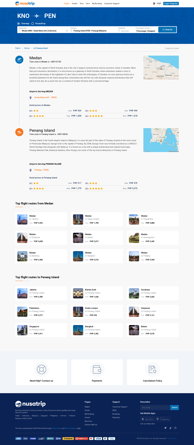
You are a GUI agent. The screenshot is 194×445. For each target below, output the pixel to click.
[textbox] (41, 29)
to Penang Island (41, 48)
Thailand (72, 416)
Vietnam (63, 416)
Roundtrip (40, 23)
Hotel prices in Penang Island (43, 178)
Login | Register (171, 4)
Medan (27, 48)
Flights (67, 4)
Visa (81, 4)
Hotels (74, 4)
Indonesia (25, 416)
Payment (116, 418)
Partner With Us (91, 425)
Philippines (54, 416)
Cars (88, 4)
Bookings (116, 414)
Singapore (44, 416)
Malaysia (35, 416)
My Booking (97, 4)
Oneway (25, 23)
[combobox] (41, 29)
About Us (88, 421)
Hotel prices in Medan (39, 105)
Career (87, 418)
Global (17, 416)
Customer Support (111, 4)
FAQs (114, 410)
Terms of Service (71, 428)
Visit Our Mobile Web (147, 424)
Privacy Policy (57, 428)
